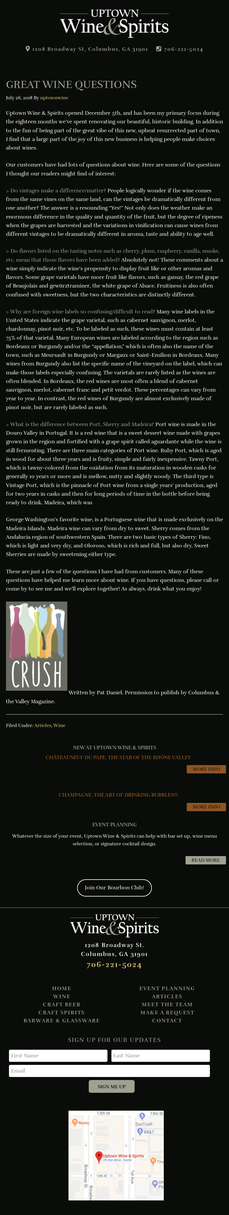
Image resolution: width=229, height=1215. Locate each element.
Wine (59, 726)
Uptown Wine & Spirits (114, 24)
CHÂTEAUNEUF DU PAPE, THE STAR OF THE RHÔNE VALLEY (118, 757)
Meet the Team (167, 1004)
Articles (42, 726)
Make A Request (167, 1012)
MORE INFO (206, 769)
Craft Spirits (61, 1012)
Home (61, 988)
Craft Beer (62, 1004)
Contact (167, 1020)
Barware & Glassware (62, 1020)
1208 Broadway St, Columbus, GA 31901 (88, 49)
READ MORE (208, 860)
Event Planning (167, 988)
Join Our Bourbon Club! (114, 887)
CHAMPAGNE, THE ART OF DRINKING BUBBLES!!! (118, 795)
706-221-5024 (188, 49)
